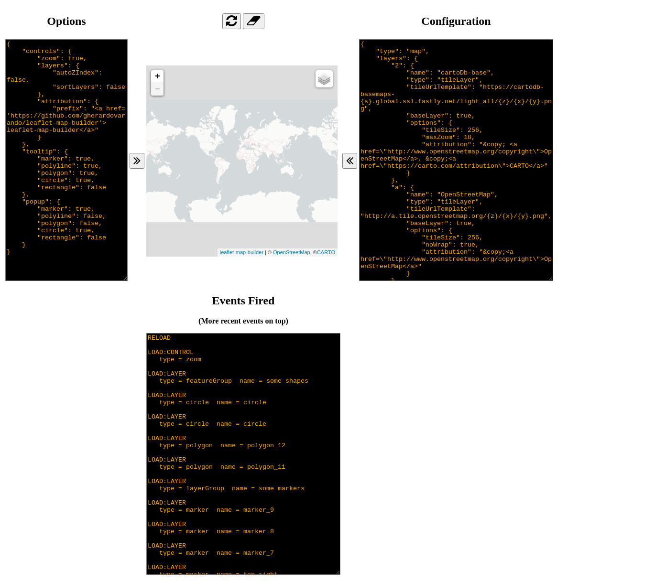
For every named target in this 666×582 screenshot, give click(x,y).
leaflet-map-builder (241, 252)
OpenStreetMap (291, 252)
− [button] (157, 89)
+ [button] (157, 76)
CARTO (326, 252)
